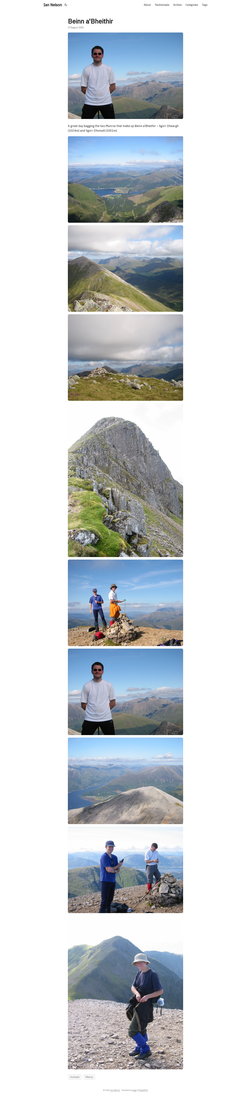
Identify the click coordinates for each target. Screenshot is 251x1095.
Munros (89, 1077)
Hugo (134, 1090)
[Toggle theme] (65, 4)
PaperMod (143, 1090)
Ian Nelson (53, 4)
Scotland (74, 1077)
